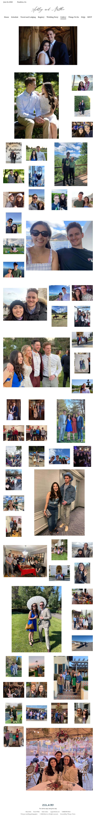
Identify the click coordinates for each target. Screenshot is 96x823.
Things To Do (73, 17)
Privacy (69, 814)
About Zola (28, 811)
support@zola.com (55, 811)
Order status (45, 811)
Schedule (14, 17)
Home (6, 17)
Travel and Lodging (28, 17)
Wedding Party (52, 17)
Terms (73, 814)
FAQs (83, 17)
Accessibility (63, 814)
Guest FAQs (36, 811)
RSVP (89, 17)
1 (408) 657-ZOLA (66, 811)
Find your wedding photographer (29, 814)
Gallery (63, 17)
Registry (41, 17)
